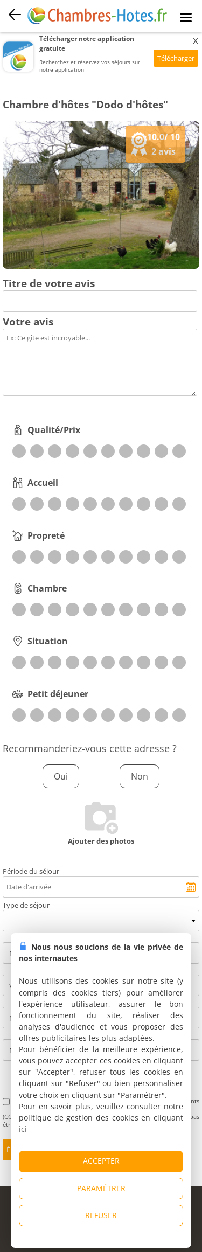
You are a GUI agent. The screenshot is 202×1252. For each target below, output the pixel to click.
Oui (61, 776)
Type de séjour (26, 905)
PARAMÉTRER (101, 1188)
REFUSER (101, 1215)
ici (23, 1129)
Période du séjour (31, 871)
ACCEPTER (101, 1161)
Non (139, 776)
